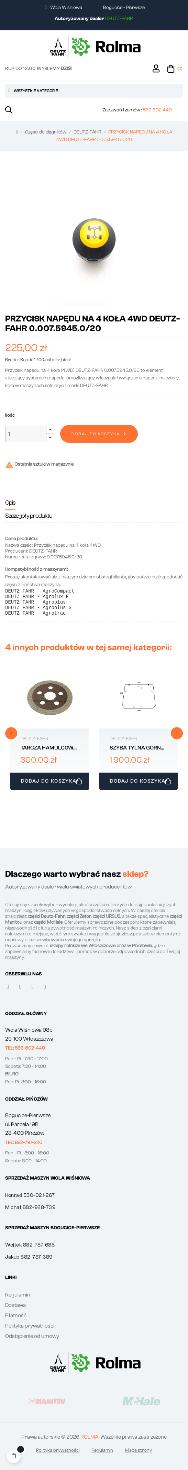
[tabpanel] (49, 735)
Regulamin (17, 1300)
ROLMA (89, 1442)
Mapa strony (138, 1455)
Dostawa (15, 1310)
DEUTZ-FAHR (34, 744)
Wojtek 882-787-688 (30, 1250)
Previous (11, 739)
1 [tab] (90, 802)
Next (177, 739)
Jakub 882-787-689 (29, 1262)
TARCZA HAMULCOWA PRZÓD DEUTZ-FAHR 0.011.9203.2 (49, 753)
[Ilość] (25, 434)
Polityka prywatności (29, 1331)
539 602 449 (157, 110)
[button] (25, 1053)
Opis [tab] (10, 502)
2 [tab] (97, 802)
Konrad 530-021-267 (30, 1200)
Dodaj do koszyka (95, 433)
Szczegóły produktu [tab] (28, 515)
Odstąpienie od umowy (32, 1341)
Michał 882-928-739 (30, 1212)
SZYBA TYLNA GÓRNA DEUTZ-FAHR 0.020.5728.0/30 (137, 753)
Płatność (15, 1321)
